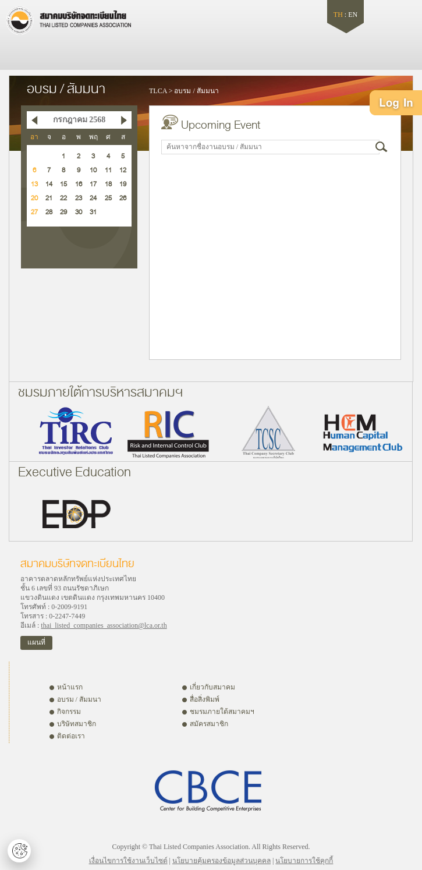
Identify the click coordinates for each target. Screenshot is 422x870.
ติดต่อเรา (71, 736)
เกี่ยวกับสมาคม (212, 687)
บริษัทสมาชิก (76, 724)
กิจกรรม (69, 712)
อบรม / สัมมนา (196, 91)
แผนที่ (36, 642)
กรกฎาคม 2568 (79, 119)
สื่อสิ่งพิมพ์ (204, 699)
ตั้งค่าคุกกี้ (19, 850)
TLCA (158, 91)
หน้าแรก (70, 687)
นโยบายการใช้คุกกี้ (304, 861)
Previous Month (34, 120)
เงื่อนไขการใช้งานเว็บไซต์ (128, 861)
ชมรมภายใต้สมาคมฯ (222, 712)
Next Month (124, 120)
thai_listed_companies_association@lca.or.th (103, 625)
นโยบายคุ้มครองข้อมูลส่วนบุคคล (221, 861)
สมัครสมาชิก (209, 724)
